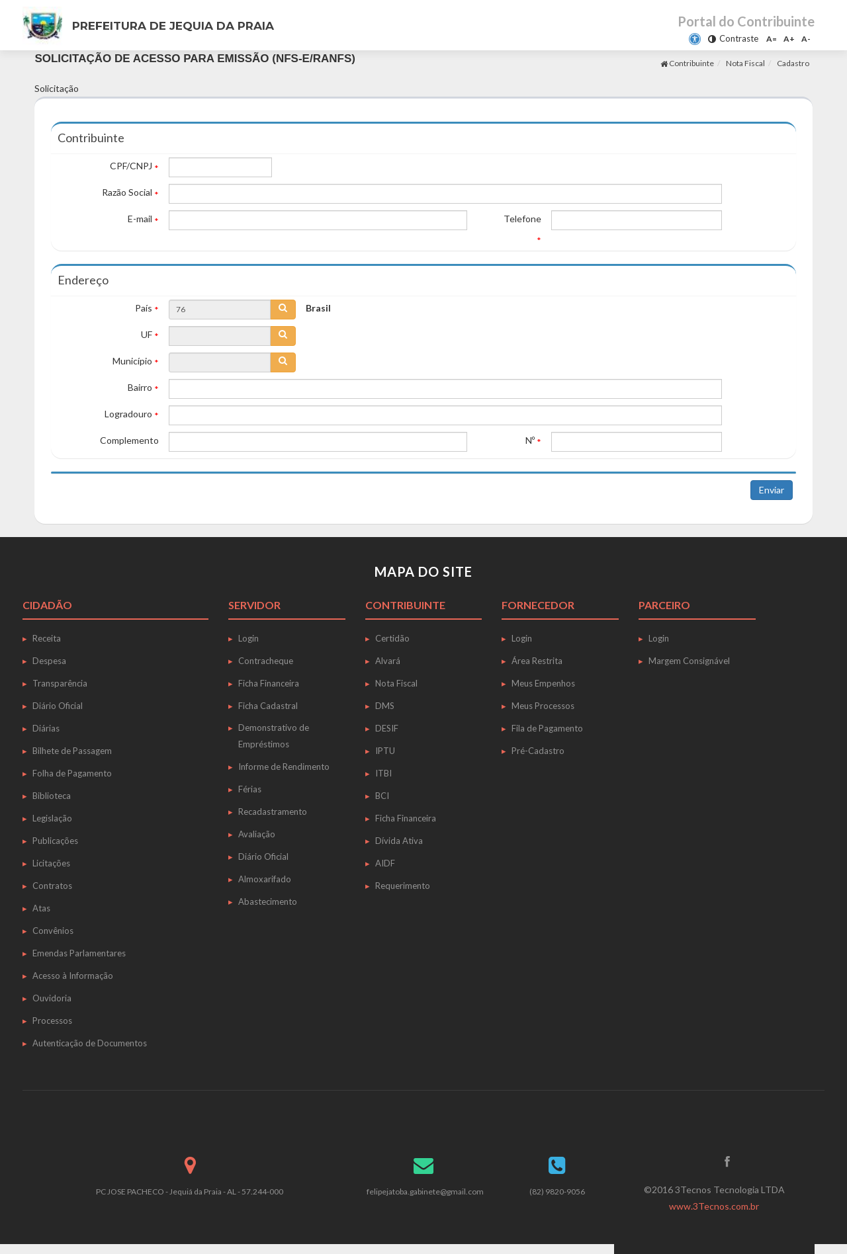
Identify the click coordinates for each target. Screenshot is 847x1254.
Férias (249, 789)
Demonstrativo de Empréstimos (273, 735)
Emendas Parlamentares (79, 953)
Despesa (49, 660)
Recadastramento (272, 811)
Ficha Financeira (268, 683)
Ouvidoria (51, 998)
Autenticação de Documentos (89, 1043)
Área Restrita (537, 660)
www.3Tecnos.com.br (714, 1206)
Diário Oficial (57, 705)
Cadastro (793, 63)
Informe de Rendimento (284, 766)
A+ (789, 39)
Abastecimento (267, 901)
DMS (384, 705)
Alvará (387, 660)
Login (248, 638)
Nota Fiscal (745, 63)
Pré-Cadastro (538, 750)
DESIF (386, 728)
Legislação (52, 818)
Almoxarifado (264, 879)
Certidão (392, 638)
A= (771, 39)
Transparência (59, 683)
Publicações (55, 840)
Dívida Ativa (399, 840)
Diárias (46, 728)
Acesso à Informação (72, 975)
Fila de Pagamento (547, 728)
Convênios (52, 930)
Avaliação (256, 834)
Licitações (51, 863)
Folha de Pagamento (72, 773)
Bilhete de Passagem (72, 750)
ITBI (383, 773)
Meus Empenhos (543, 683)
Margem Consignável (689, 660)
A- (806, 39)
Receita (46, 638)
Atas (41, 908)
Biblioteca (51, 795)
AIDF (385, 863)
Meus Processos (543, 705)
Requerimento (402, 885)
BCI (382, 795)
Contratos (52, 885)
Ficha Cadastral (268, 705)
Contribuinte (687, 63)
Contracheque (265, 660)
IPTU (385, 750)
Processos (52, 1020)
